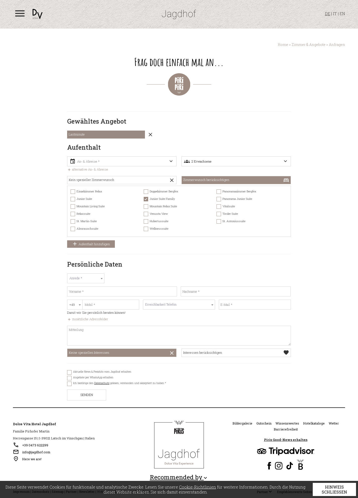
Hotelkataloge (314, 423)
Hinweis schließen (334, 489)
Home (283, 44)
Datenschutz (101, 383)
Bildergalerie (242, 423)
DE (327, 13)
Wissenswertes (287, 423)
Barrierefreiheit (286, 429)
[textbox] (85, 278)
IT (335, 13)
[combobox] (85, 278)
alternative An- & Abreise (87, 169)
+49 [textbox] (72, 304)
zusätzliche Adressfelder (87, 319)
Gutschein (263, 423)
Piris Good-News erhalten (286, 440)
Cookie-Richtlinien (197, 487)
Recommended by (179, 477)
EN (342, 13)
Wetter (334, 423)
